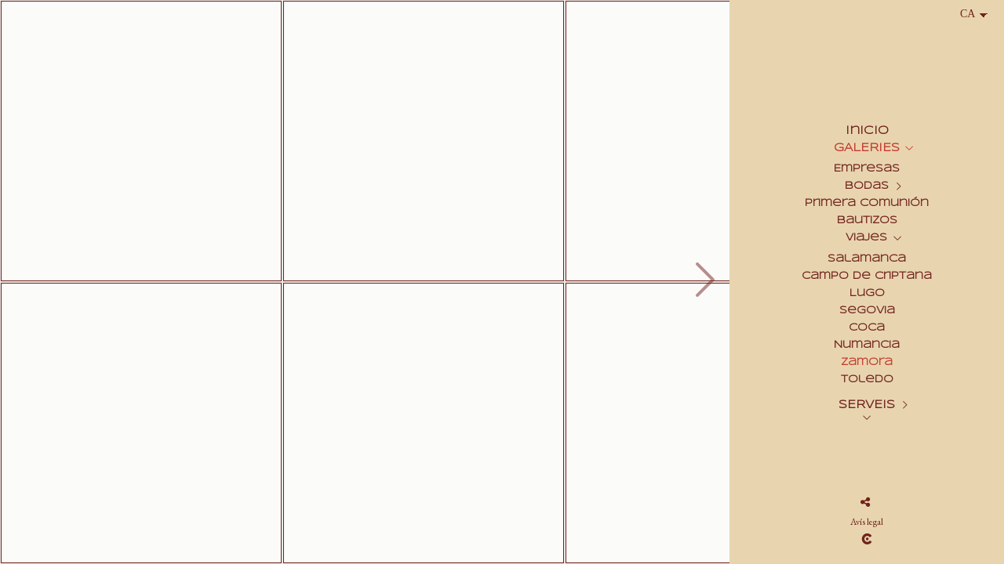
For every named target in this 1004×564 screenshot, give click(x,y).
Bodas (867, 186)
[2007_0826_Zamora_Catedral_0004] (423, 141)
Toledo (867, 379)
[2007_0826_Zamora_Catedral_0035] (423, 423)
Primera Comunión (867, 203)
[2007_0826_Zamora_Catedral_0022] (141, 423)
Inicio (867, 130)
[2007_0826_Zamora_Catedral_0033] (141, 141)
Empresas (867, 169)
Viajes (866, 238)
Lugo (867, 293)
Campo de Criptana (867, 276)
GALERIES (867, 148)
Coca (867, 328)
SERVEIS (866, 405)
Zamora (867, 362)
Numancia (867, 345)
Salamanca (867, 259)
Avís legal (866, 521)
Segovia (867, 311)
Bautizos (867, 220)
